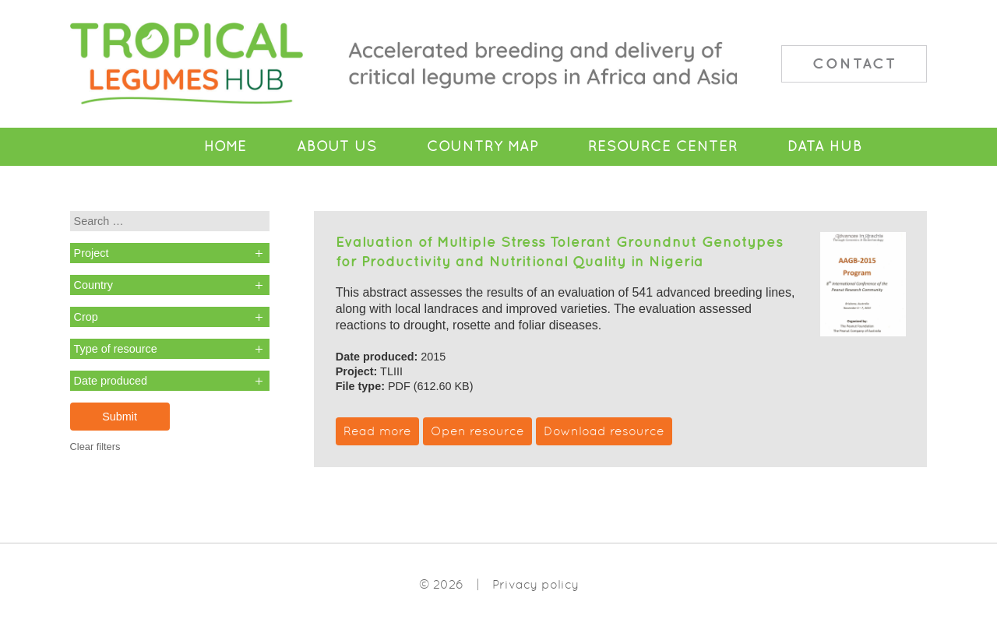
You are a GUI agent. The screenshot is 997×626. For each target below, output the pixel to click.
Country (93, 285)
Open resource (477, 431)
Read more (377, 431)
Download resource (604, 431)
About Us (337, 146)
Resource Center (663, 146)
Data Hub (824, 146)
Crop (86, 317)
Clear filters (95, 446)
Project (91, 253)
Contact (854, 63)
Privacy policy (535, 584)
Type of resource (115, 349)
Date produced (110, 381)
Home (225, 146)
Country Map (482, 146)
